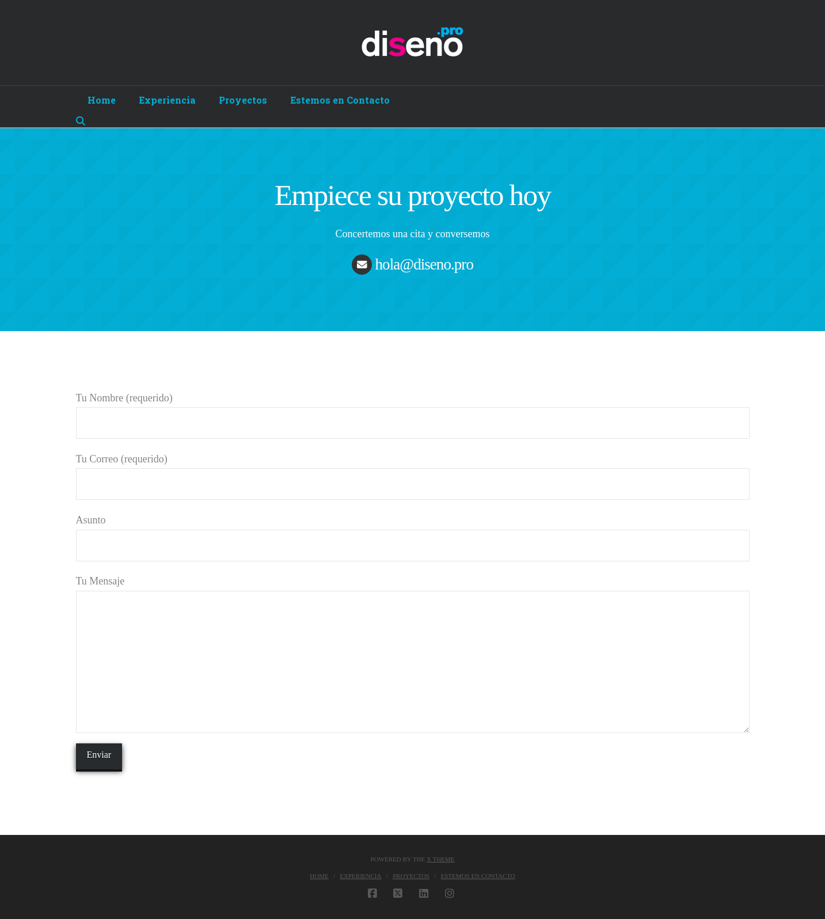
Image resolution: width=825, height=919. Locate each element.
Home (319, 875)
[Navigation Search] (82, 121)
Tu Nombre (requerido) (413, 411)
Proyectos (411, 875)
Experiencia (360, 875)
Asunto (413, 533)
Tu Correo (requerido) (413, 472)
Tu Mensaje (413, 590)
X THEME (440, 859)
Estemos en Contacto (478, 875)
